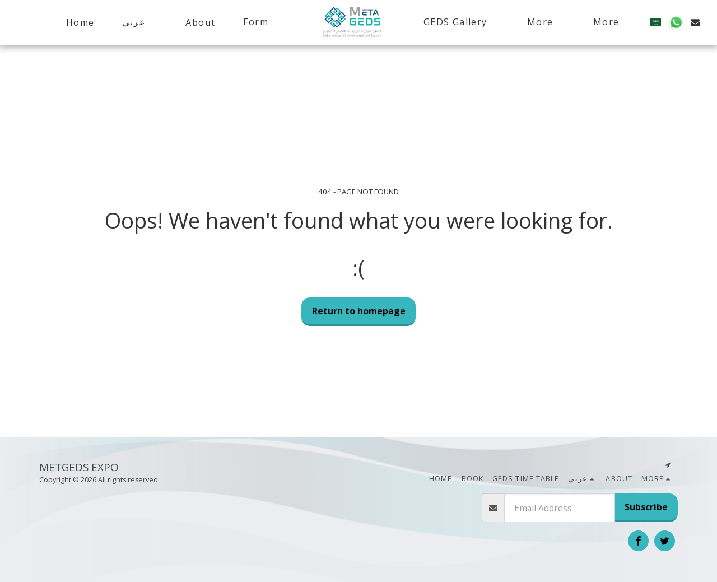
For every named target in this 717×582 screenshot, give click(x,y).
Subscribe (646, 507)
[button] (140, 22)
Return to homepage (359, 311)
